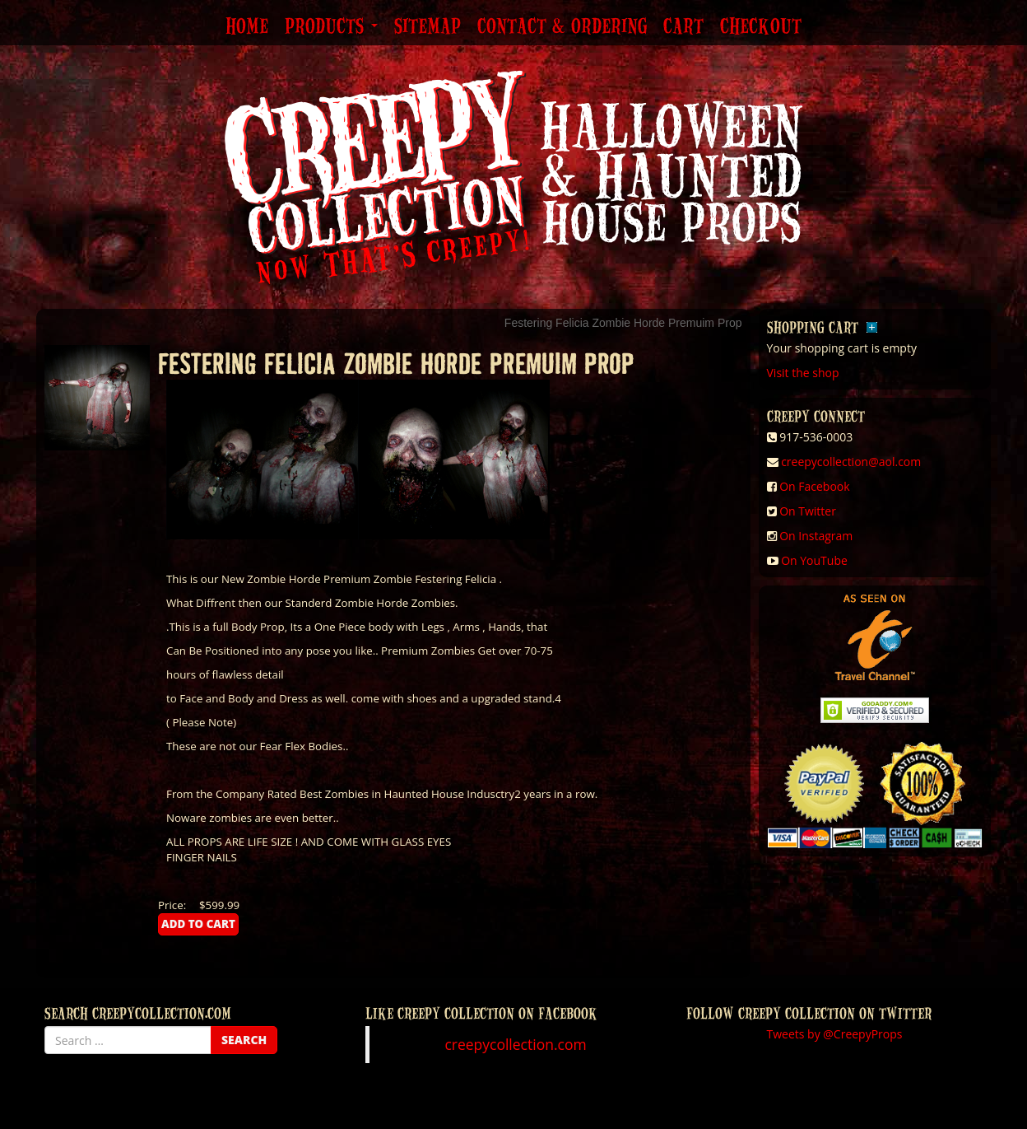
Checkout (761, 27)
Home (246, 27)
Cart (683, 27)
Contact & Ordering (562, 27)
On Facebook (814, 486)
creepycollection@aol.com (851, 461)
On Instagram (816, 536)
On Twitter (807, 511)
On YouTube (814, 560)
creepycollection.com (515, 1044)
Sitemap (427, 27)
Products (331, 27)
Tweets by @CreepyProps (835, 1034)
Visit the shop (803, 372)
